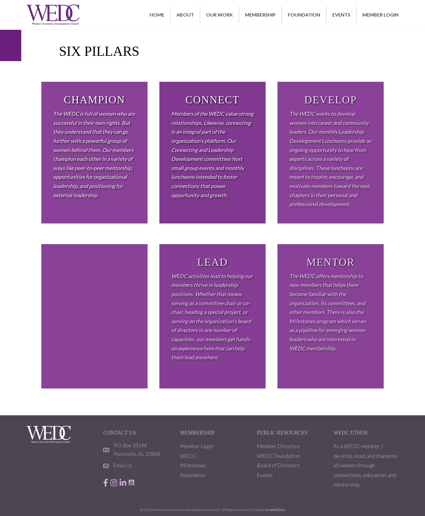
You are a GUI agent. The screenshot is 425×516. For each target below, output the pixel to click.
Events (265, 475)
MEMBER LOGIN (380, 14)
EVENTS (341, 14)
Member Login (196, 446)
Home (157, 14)
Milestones (193, 465)
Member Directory (278, 446)
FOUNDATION (304, 14)
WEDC (188, 456)
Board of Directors (278, 465)
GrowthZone (275, 509)
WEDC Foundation (278, 456)
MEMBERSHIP (260, 14)
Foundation (193, 475)
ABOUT (185, 14)
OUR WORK (219, 14)
